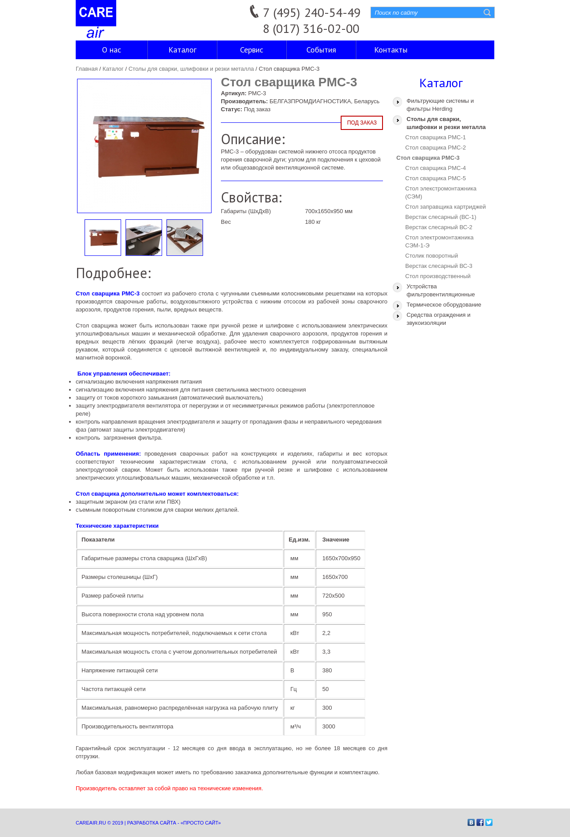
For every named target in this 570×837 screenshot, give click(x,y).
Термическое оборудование (444, 304)
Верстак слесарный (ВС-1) (440, 217)
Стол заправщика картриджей (445, 206)
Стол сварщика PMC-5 (435, 178)
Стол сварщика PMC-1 (435, 137)
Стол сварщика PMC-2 (435, 147)
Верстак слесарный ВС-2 (438, 227)
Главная (87, 68)
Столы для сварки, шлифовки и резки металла (191, 68)
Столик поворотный (431, 255)
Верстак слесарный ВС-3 (438, 266)
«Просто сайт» (200, 822)
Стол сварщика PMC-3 (428, 157)
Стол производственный (438, 276)
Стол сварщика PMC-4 (435, 168)
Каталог (112, 68)
